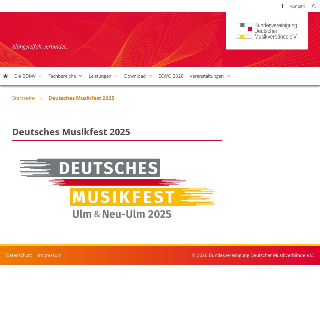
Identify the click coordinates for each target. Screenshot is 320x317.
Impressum (50, 255)
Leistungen (105, 76)
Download (139, 76)
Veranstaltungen (211, 76)
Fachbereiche (67, 76)
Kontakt (297, 6)
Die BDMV (29, 76)
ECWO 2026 (171, 76)
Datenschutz (19, 255)
